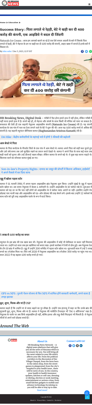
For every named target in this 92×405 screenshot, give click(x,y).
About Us (42, 341)
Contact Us (50, 400)
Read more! (42, 390)
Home (3, 22)
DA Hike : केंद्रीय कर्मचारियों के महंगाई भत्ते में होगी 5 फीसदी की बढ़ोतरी (35, 137)
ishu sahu (7, 51)
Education (13, 22)
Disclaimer (58, 400)
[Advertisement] (45, 216)
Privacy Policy (41, 400)
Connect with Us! (76, 341)
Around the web (14, 326)
